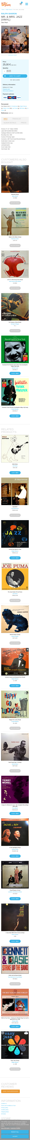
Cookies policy (4, 1109)
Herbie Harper (15, 636)
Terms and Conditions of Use (8, 1105)
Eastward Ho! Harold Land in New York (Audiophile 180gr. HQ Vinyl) (15, 365)
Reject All (15, 1132)
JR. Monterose (13, 106)
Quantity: (5, 68)
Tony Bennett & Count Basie (15, 977)
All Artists (3, 1114)
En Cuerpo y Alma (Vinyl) (15, 322)
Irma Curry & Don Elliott (15, 281)
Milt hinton (22, 108)
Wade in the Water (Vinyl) (15, 237)
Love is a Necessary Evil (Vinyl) (15, 279)
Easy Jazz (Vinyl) (15, 1060)
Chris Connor (15, 934)
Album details (10, 123)
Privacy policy (4, 1107)
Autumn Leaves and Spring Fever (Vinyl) (15, 677)
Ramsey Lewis (15, 238)
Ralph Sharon (9, 9)
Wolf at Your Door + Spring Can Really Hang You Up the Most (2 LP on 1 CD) (15, 1018)
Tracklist (16, 119)
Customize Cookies (15, 1128)
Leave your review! (12, 55)
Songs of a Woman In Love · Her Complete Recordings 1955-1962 (15, 805)
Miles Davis (15, 196)
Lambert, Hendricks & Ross (15, 891)
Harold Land (15, 368)
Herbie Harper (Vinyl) (15, 634)
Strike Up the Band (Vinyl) (15, 975)
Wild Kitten (15, 464)
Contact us (4, 1103)
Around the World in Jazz (15, 549)
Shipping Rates (5, 1111)
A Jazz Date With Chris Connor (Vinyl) (15, 932)
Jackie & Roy (15, 849)
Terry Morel (15, 808)
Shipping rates (6, 89)
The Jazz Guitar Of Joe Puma (15, 592)
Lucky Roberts (15, 721)
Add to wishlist (16, 80)
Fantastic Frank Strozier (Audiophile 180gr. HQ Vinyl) (15, 407)
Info (5, 119)
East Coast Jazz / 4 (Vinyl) (15, 762)
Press (23, 123)
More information (5, 1128)
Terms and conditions (8, 91)
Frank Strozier (15, 409)
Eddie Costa (6, 108)
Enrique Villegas (15, 324)
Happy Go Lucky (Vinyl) (15, 719)
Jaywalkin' (15, 506)
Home (3, 9)
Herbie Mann (15, 764)
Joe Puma (14, 108)
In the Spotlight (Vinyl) (15, 847)
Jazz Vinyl (4, 22)
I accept (15, 1136)
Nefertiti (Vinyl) (15, 194)
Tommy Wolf (15, 1021)
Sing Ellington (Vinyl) (15, 890)
